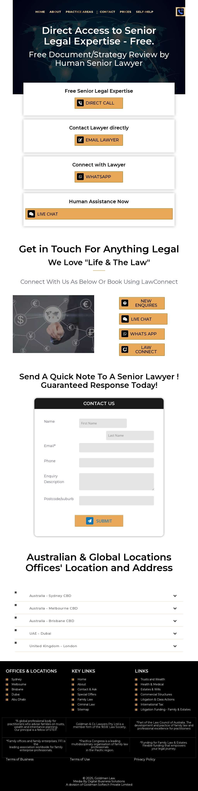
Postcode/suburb (59, 487)
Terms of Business (19, 748)
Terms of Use (80, 748)
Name (49, 419)
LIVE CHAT (43, 214)
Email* (49, 434)
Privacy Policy (144, 748)
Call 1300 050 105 (180, 11)
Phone (49, 449)
